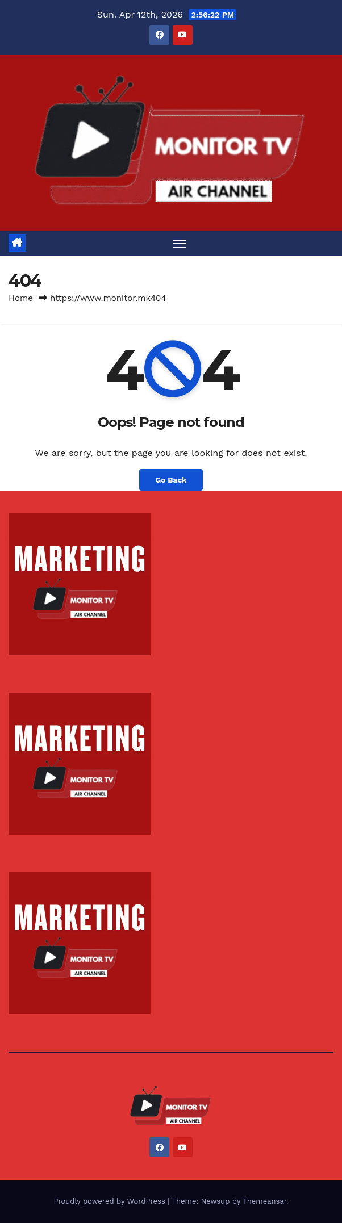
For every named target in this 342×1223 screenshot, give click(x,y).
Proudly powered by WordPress (110, 1201)
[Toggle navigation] (179, 243)
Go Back (170, 479)
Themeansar (264, 1201)
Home (21, 298)
